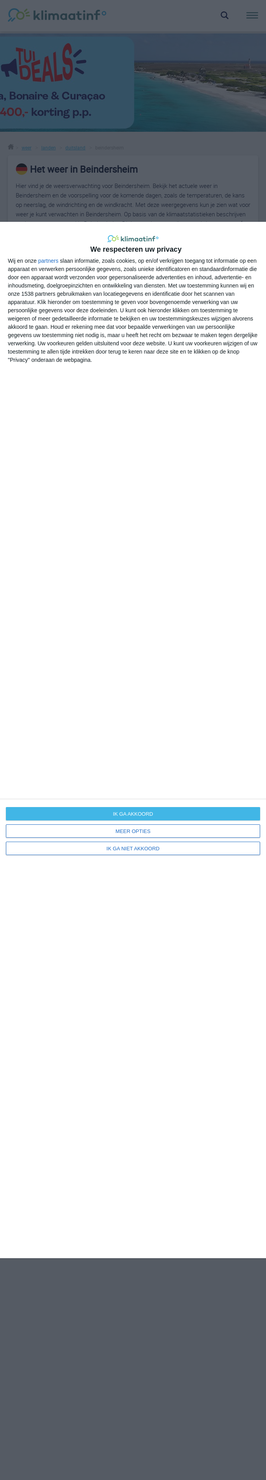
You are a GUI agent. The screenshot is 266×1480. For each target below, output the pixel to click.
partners (48, 261)
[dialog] (133, 740)
